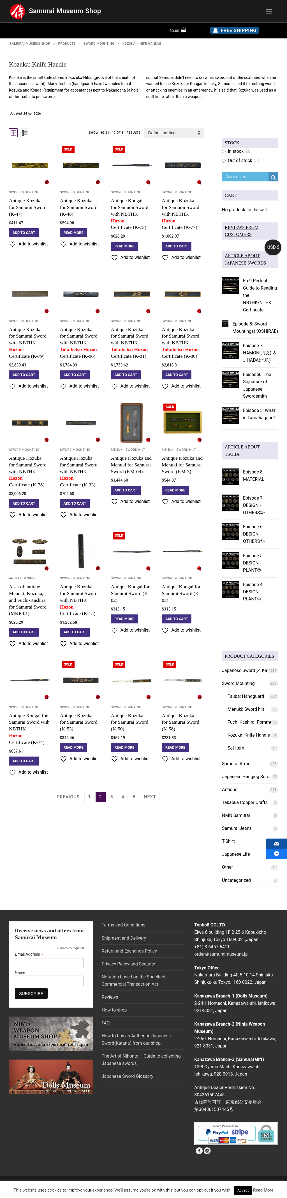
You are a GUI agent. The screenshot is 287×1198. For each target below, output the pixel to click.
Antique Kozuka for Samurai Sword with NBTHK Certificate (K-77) (183, 214)
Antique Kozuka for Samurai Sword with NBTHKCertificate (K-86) (81, 343)
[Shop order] (174, 133)
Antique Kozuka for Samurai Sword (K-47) (28, 207)
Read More (263, 1190)
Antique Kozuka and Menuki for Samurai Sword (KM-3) (182, 464)
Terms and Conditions (123, 925)
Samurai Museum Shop (65, 11)
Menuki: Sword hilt (128, 450)
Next (150, 797)
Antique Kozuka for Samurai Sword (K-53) (79, 722)
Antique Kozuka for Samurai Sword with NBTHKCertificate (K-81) (132, 343)
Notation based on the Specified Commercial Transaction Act (133, 980)
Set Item (236, 748)
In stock (236, 151)
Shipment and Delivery (124, 938)
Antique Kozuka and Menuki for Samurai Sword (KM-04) (131, 464)
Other (227, 867)
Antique (229, 789)
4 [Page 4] (123, 797)
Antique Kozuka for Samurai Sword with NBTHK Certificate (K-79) (30, 343)
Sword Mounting (24, 192)
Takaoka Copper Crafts (245, 802)
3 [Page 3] (111, 797)
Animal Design (22, 578)
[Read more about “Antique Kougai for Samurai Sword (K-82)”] (124, 618)
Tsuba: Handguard (246, 696)
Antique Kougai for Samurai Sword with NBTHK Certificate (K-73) (132, 214)
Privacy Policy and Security (128, 964)
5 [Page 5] (134, 797)
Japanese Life (236, 854)
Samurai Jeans (237, 828)
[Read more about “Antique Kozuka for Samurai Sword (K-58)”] (175, 747)
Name (20, 972)
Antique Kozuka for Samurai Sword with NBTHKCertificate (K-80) (183, 343)
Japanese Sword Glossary (127, 1076)
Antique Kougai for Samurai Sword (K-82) (130, 593)
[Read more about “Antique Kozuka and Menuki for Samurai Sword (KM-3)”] (175, 490)
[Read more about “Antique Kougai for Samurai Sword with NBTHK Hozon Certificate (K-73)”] (124, 246)
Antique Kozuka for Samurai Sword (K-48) (79, 207)
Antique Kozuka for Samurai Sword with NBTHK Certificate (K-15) (81, 600)
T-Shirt (228, 841)
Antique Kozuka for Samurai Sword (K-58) (180, 722)
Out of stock (240, 160)
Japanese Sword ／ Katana (249, 670)
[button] (24, 232)
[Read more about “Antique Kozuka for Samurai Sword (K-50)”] (124, 747)
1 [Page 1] (89, 797)
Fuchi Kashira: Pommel (250, 722)
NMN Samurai (236, 815)
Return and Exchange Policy (129, 951)
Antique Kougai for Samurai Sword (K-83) (181, 593)
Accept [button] (243, 1190)
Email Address (29, 954)
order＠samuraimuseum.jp (220, 954)
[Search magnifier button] (273, 178)
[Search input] (246, 176)
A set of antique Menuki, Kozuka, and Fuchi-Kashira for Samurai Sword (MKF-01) (28, 600)
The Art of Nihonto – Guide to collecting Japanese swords (141, 1059)
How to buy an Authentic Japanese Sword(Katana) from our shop (136, 1039)
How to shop (114, 1010)
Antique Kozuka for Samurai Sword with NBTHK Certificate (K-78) (30, 471)
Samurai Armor (237, 763)
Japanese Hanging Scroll (247, 776)
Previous (68, 797)
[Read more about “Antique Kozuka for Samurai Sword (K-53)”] (73, 747)
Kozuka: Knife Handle (249, 735)
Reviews (110, 997)
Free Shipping (234, 30)
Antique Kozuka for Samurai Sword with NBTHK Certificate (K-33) (81, 471)
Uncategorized (236, 880)
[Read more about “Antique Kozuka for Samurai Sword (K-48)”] (73, 232)
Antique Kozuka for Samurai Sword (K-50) (130, 722)
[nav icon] (269, 11)
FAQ (106, 1023)
